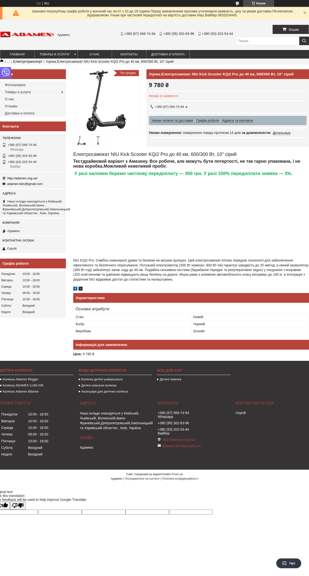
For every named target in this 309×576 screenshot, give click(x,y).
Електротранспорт (27, 61)
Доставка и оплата (168, 54)
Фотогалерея (15, 85)
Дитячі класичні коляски (98, 385)
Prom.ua (177, 474)
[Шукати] (304, 41)
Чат (288, 563)
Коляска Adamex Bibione (21, 391)
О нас (95, 54)
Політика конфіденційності (180, 478)
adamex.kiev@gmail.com (24, 184)
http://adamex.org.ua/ (22, 178)
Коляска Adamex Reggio (20, 379)
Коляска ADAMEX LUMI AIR (23, 385)
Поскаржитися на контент (142, 478)
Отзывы (11, 106)
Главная (17, 54)
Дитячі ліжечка (170, 379)
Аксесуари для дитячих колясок (104, 391)
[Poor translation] (18, 506)
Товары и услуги (54, 54)
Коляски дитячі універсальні (102, 379)
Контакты (128, 54)
